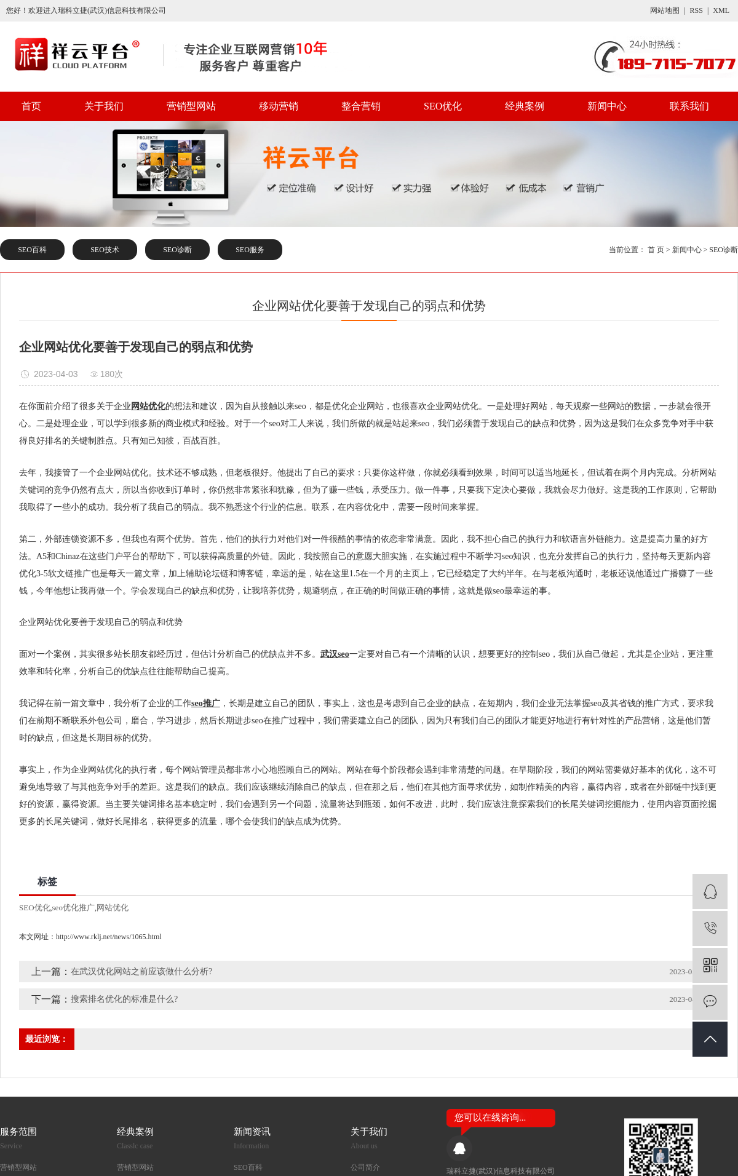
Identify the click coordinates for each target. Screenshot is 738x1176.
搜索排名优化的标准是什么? (124, 999)
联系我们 (689, 106)
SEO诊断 (177, 249)
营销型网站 (191, 106)
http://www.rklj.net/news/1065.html (109, 936)
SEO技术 (104, 249)
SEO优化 (443, 106)
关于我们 (104, 106)
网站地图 (665, 10)
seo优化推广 (73, 907)
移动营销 (278, 106)
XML (721, 10)
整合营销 (361, 106)
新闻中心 (607, 106)
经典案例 (524, 106)
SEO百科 (32, 249)
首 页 (656, 249)
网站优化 (113, 907)
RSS (696, 10)
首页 (31, 106)
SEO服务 (250, 249)
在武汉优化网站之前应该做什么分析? (141, 971)
